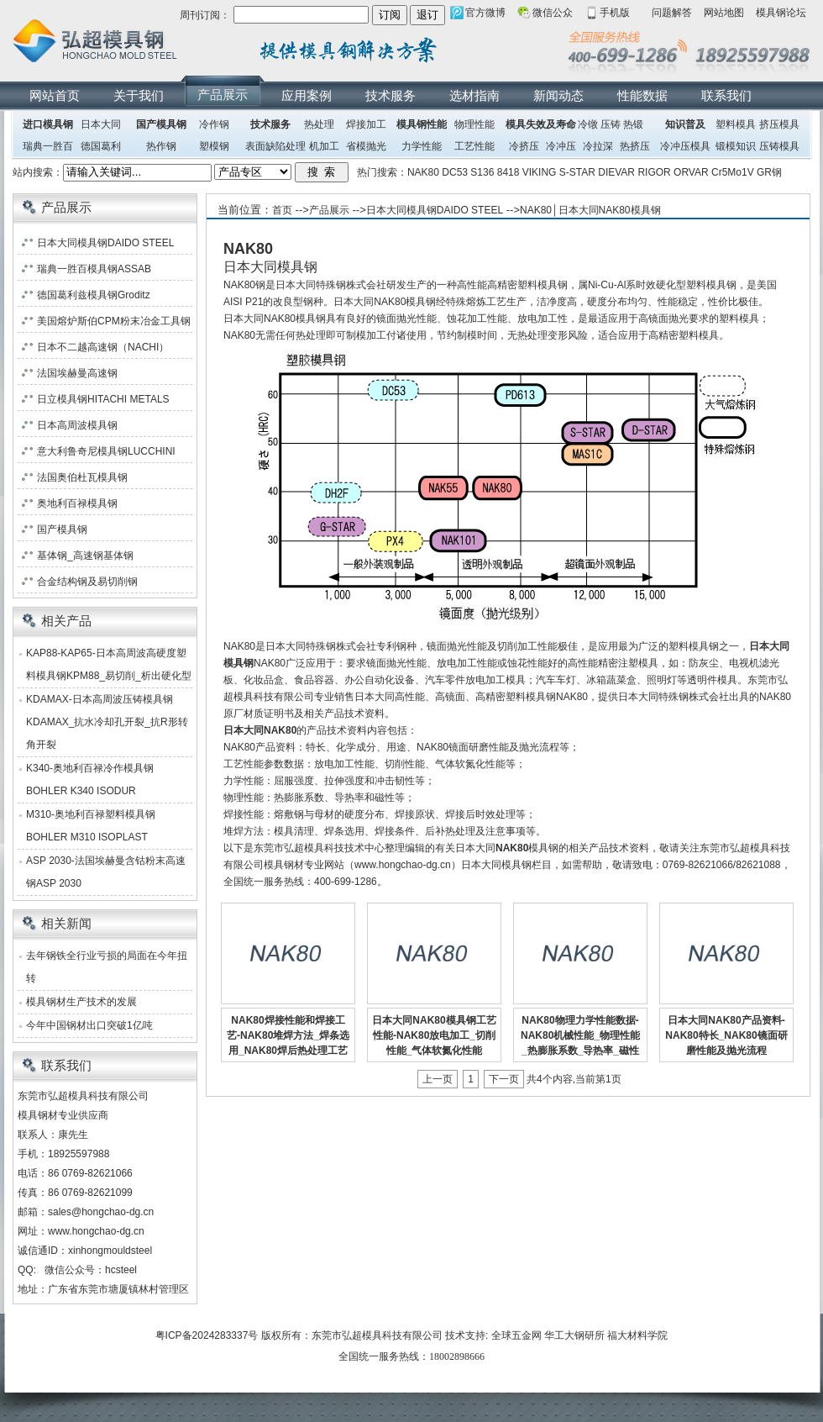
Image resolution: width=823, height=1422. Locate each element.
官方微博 (485, 12)
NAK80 (423, 172)
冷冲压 (561, 146)
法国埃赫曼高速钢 (77, 373)
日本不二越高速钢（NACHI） (103, 347)
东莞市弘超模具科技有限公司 (377, 1335)
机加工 (324, 146)
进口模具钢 (48, 124)
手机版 (615, 12)
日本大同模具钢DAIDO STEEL (434, 210)
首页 (282, 210)
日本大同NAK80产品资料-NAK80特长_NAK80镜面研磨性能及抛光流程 (726, 1035)
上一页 (437, 1079)
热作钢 (161, 146)
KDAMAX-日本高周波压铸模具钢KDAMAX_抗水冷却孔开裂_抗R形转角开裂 (107, 721)
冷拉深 (598, 146)
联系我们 (726, 95)
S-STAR (577, 172)
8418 (508, 172)
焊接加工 (366, 124)
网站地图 (724, 12)
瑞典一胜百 (48, 146)
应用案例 (306, 95)
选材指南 (474, 95)
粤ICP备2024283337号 (207, 1335)
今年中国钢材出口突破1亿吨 (89, 1025)
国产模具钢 (161, 124)
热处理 (319, 124)
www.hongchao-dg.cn (96, 1231)
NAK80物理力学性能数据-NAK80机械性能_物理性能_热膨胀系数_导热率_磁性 (580, 1035)
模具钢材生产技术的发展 (81, 1002)
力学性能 (421, 146)
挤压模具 (779, 124)
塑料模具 (736, 124)
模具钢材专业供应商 (63, 1115)
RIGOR (653, 172)
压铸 (610, 124)
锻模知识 (736, 146)
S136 (482, 172)
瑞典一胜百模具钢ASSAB (94, 269)
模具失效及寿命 (541, 124)
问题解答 (672, 12)
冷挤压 (524, 146)
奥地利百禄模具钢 (77, 503)
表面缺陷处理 (275, 146)
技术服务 (390, 95)
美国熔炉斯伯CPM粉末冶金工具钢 (114, 321)
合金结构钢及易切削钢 (87, 581)
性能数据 (642, 95)
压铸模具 (779, 146)
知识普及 (685, 124)
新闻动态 (558, 95)
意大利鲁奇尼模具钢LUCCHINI (106, 451)
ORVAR (691, 172)
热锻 (633, 124)
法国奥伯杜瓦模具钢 (82, 477)
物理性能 (474, 124)
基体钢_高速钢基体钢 (85, 555)
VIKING (539, 172)
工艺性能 (474, 146)
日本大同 (101, 124)
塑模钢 (214, 146)
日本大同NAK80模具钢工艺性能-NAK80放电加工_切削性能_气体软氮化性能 (433, 1035)
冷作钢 (214, 124)
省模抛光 (366, 146)
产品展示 (222, 94)
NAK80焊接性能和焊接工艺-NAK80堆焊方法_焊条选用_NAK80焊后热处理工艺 (288, 1035)
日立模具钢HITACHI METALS (103, 399)
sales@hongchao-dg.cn (101, 1212)
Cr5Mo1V (732, 172)
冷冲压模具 (685, 146)
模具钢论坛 (781, 12)
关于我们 (138, 95)
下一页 (504, 1079)
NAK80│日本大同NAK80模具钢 (590, 210)
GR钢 (769, 172)
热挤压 (635, 146)
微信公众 (552, 12)
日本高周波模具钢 (77, 425)
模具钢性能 (421, 124)
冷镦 (588, 124)
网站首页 (54, 95)
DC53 (455, 172)
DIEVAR (616, 172)
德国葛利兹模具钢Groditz (93, 295)
